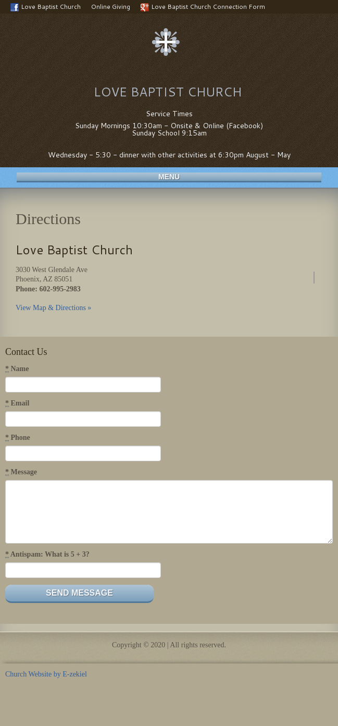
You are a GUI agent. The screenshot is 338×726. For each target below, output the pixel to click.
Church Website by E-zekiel (46, 674)
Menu (169, 177)
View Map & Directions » (53, 308)
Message (21, 472)
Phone (17, 438)
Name (17, 369)
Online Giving (110, 6)
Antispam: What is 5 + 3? (47, 554)
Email (17, 403)
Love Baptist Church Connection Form (203, 6)
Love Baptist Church (45, 6)
